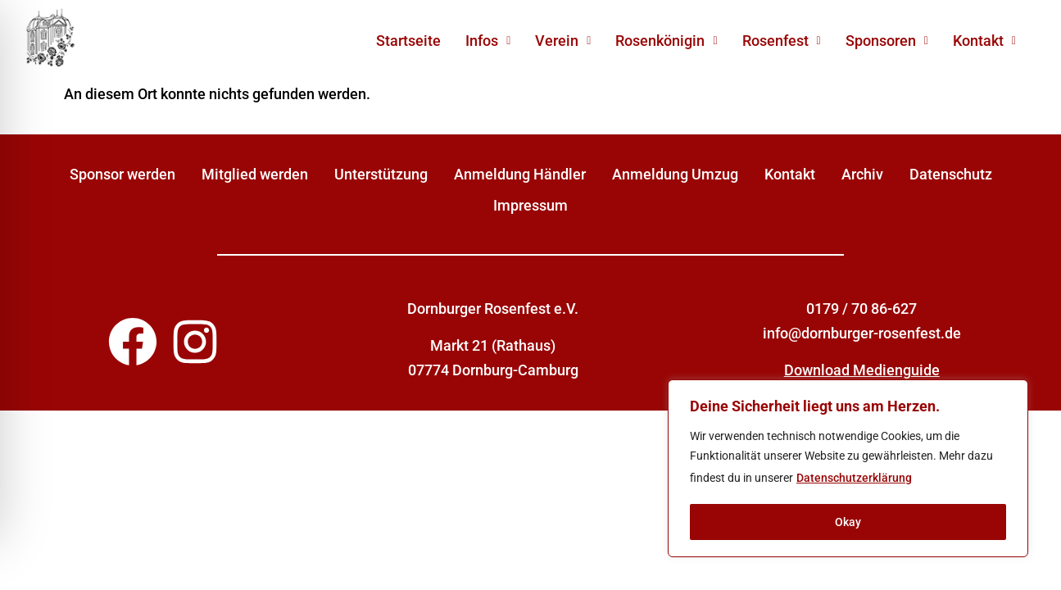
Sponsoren (887, 40)
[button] (488, 41)
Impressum (530, 205)
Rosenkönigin (666, 40)
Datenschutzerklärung (854, 478)
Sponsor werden (122, 174)
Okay (848, 522)
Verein (563, 40)
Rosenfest (781, 40)
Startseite (408, 40)
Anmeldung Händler (520, 174)
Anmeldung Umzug (675, 174)
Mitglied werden (255, 174)
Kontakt (984, 40)
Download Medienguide (862, 370)
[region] (848, 468)
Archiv (862, 174)
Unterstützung (381, 174)
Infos (487, 40)
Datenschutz (950, 174)
